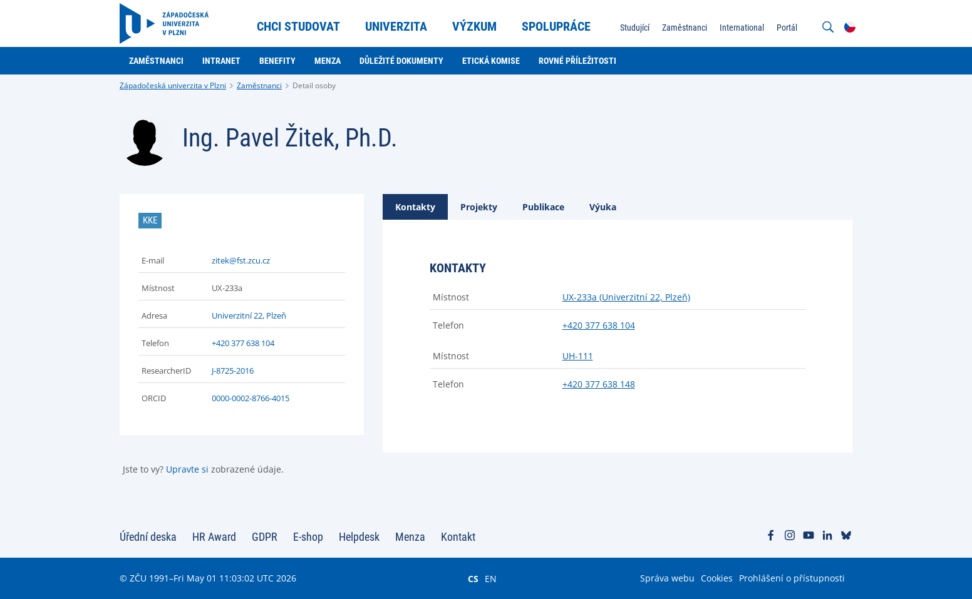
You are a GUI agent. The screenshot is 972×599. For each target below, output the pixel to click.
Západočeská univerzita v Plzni (173, 85)
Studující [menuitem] (634, 28)
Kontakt (458, 536)
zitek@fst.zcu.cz (241, 260)
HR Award (214, 536)
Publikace (543, 207)
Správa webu (667, 578)
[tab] (415, 207)
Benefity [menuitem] (277, 61)
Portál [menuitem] (787, 28)
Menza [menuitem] (327, 61)
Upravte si (187, 469)
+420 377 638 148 (598, 384)
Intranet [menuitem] (221, 61)
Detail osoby (314, 85)
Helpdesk (359, 536)
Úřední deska (148, 536)
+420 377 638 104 (243, 343)
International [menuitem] (742, 28)
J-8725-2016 (233, 370)
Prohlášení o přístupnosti (792, 578)
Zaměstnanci (259, 85)
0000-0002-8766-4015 (250, 398)
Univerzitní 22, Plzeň (249, 315)
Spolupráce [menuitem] (556, 26)
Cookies (717, 578)
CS (473, 578)
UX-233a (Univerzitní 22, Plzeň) (626, 297)
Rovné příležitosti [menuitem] (577, 61)
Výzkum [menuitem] (474, 26)
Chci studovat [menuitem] (298, 26)
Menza (410, 536)
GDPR (264, 536)
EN (491, 578)
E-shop (308, 536)
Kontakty (415, 207)
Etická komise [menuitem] (491, 61)
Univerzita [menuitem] (396, 26)
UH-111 (577, 356)
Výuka (602, 207)
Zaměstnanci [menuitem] (684, 28)
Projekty (478, 207)
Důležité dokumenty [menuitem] (401, 61)
